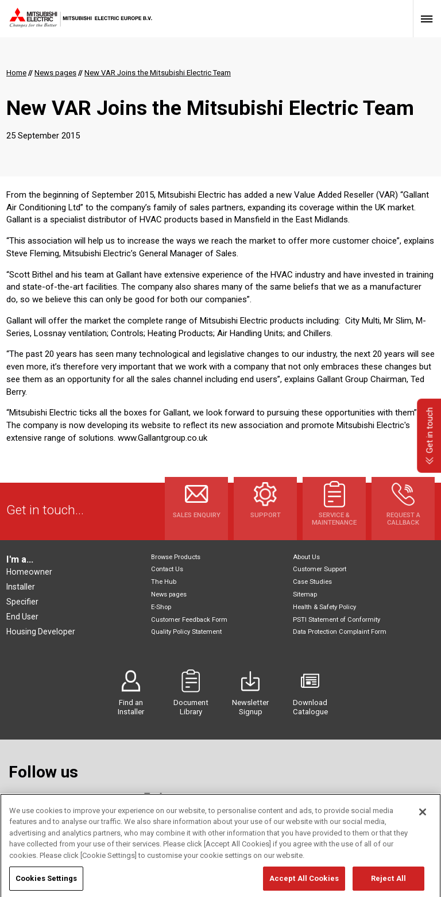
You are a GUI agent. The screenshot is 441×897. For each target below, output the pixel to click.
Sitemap (305, 594)
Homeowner (29, 571)
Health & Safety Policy (324, 607)
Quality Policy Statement (186, 632)
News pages (169, 594)
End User (22, 616)
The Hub (163, 582)
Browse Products (175, 557)
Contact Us (167, 569)
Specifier (22, 601)
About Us (306, 557)
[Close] (422, 844)
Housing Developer (40, 631)
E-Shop (161, 607)
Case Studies (312, 582)
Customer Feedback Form (189, 619)
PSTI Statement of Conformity (336, 619)
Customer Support (319, 569)
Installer (20, 586)
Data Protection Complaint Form (339, 632)
